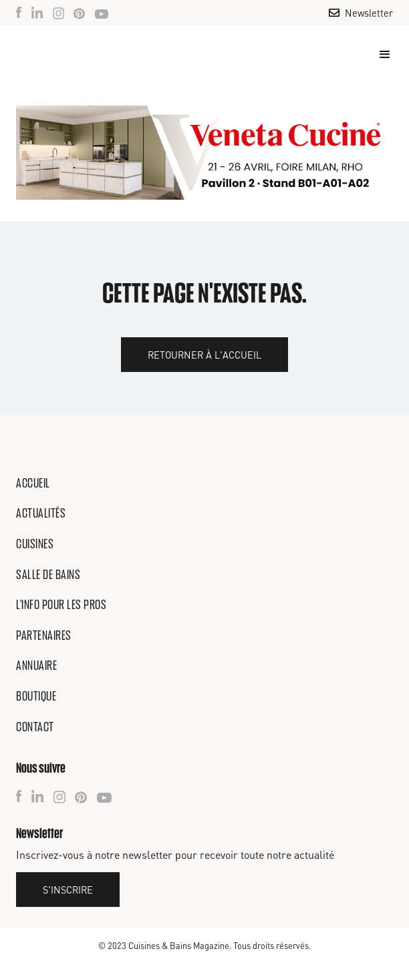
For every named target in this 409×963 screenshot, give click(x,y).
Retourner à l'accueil (204, 355)
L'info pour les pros (61, 604)
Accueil (33, 483)
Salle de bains (48, 574)
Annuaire (36, 665)
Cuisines (34, 543)
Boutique (36, 696)
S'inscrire (68, 890)
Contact (35, 726)
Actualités (40, 513)
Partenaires (44, 635)
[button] (379, 55)
